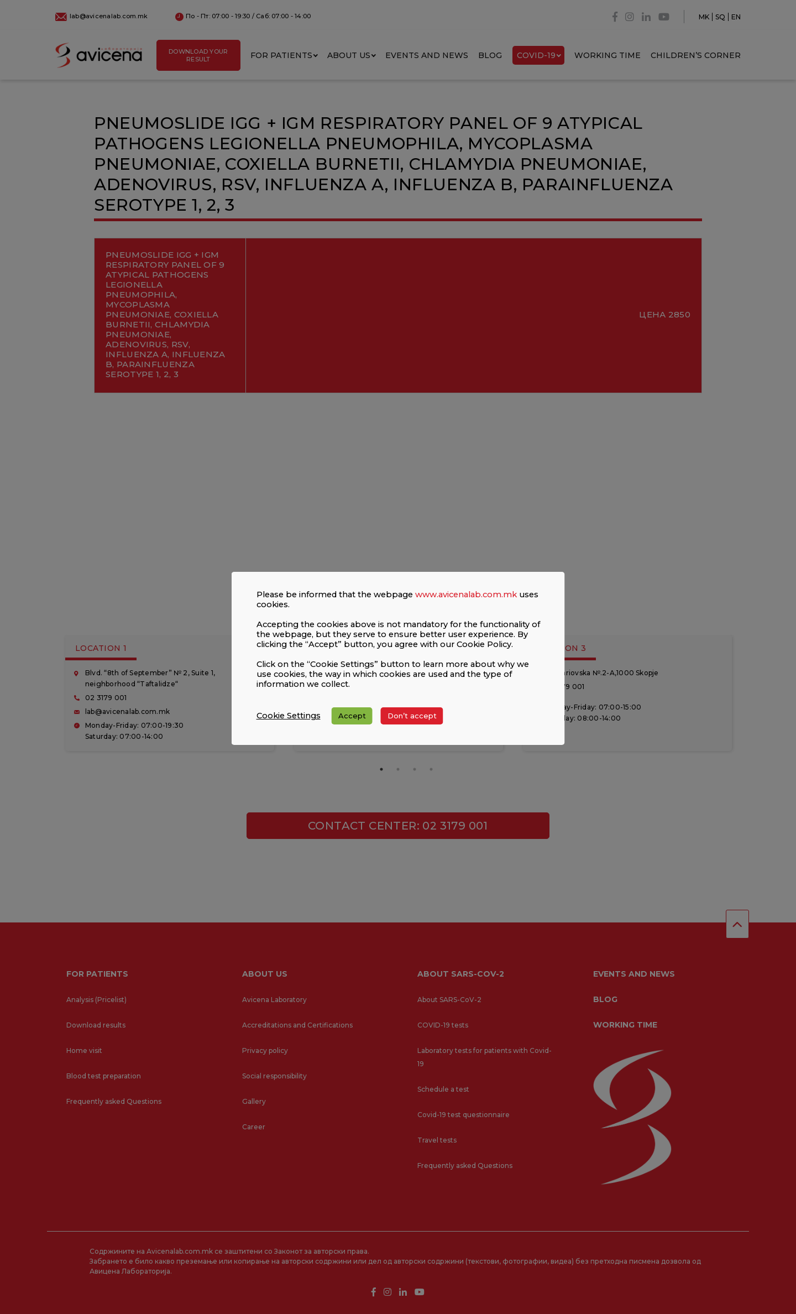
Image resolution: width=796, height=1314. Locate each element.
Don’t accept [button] (412, 715)
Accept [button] (352, 715)
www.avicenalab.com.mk (466, 594)
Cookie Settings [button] (288, 716)
